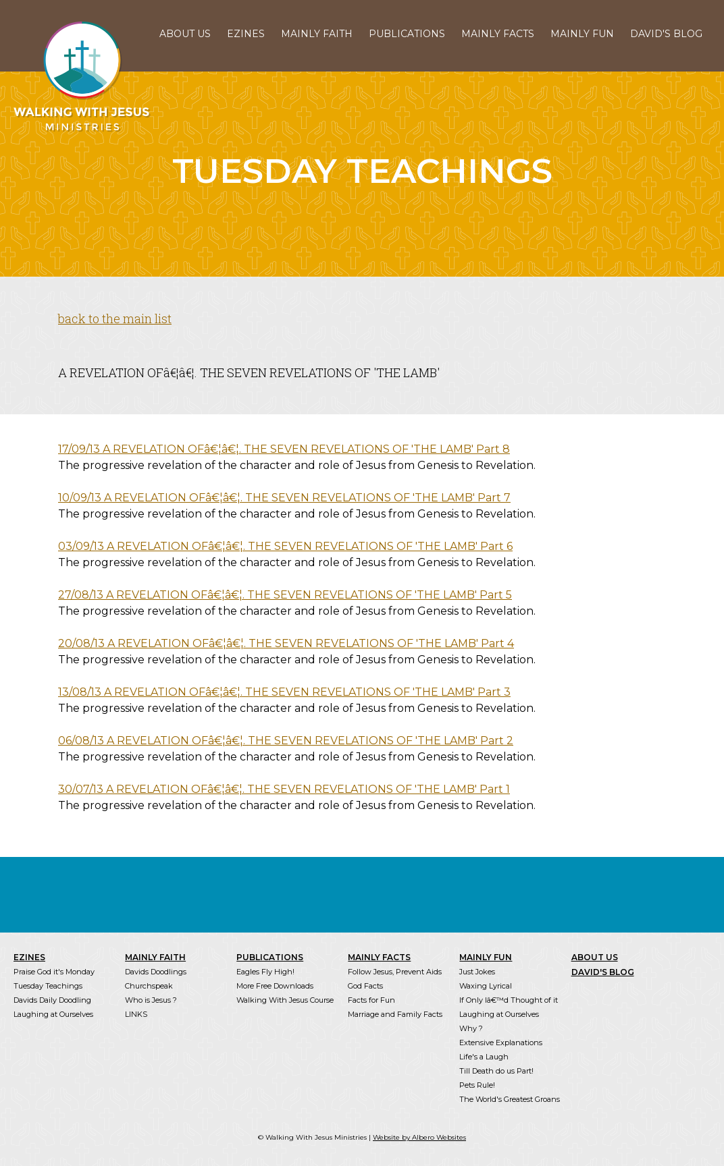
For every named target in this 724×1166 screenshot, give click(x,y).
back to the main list (115, 318)
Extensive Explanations (500, 1042)
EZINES (246, 34)
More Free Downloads (274, 986)
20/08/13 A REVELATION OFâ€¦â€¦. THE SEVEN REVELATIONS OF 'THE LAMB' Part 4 (286, 643)
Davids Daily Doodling (52, 1000)
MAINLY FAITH (317, 34)
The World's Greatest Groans (509, 1099)
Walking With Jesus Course (285, 1000)
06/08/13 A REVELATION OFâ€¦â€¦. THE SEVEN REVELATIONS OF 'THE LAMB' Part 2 (285, 740)
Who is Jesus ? (151, 1000)
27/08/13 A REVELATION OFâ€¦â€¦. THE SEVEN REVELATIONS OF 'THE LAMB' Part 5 (285, 594)
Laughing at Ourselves (53, 1014)
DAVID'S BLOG (666, 34)
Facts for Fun (371, 1000)
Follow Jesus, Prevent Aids (395, 971)
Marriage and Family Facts (395, 1014)
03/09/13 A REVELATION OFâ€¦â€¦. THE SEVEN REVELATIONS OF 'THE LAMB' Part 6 (285, 546)
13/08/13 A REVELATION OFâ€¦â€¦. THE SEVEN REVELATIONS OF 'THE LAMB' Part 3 (284, 692)
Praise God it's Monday (54, 971)
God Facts (365, 986)
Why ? (471, 1028)
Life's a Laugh (484, 1056)
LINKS (136, 1014)
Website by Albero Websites (419, 1137)
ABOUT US (185, 34)
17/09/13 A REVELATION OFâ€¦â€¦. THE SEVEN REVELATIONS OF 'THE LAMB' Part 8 (284, 449)
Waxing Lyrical (485, 986)
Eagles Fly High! (265, 971)
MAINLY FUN (582, 34)
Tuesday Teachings (48, 986)
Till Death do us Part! (496, 1071)
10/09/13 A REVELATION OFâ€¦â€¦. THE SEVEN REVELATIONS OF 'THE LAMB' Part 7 (284, 497)
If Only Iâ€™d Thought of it (508, 1000)
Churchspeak (149, 986)
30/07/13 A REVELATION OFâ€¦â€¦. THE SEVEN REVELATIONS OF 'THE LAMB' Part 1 (284, 789)
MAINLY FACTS (497, 34)
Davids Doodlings (155, 971)
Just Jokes (477, 971)
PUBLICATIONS (407, 34)
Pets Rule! (477, 1085)
